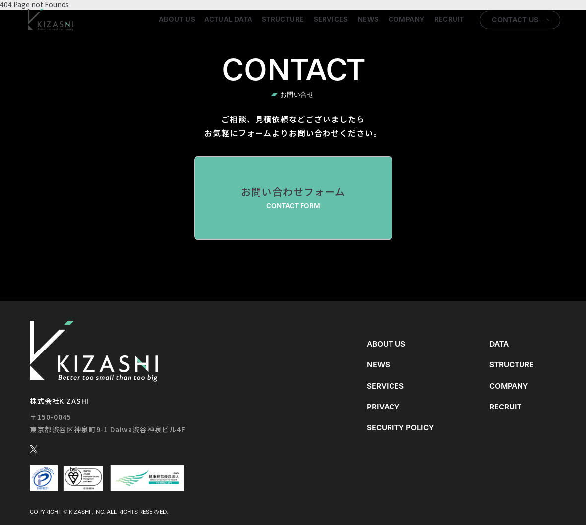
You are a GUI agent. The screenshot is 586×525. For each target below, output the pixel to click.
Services (331, 19)
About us (177, 19)
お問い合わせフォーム (293, 197)
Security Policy (400, 427)
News (368, 19)
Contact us (515, 19)
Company (407, 19)
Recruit (449, 19)
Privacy (383, 406)
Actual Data (228, 19)
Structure (283, 19)
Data (499, 344)
